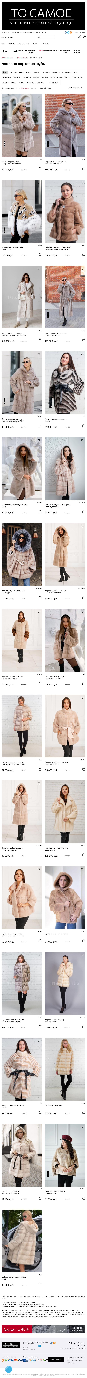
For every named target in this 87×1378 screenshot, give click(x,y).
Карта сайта (70, 1363)
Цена (17, 88)
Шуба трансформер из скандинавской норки (11, 1192)
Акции (41, 50)
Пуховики (60, 50)
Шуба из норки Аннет (53, 1105)
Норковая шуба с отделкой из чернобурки (13, 592)
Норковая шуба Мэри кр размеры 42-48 (54, 1021)
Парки (19, 50)
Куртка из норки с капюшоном (57, 934)
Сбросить (53, 83)
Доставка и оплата (23, 43)
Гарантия (11, 43)
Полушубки (52, 50)
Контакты (35, 43)
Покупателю (45, 43)
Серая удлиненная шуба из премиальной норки (55, 163)
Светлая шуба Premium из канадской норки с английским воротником (14, 334)
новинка (4, 144)
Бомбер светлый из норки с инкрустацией (12, 248)
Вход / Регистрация (79, 32)
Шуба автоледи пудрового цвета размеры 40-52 (55, 677)
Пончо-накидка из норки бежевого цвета (55, 1192)
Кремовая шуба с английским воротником (56, 849)
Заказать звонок (7, 37)
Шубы (15, 50)
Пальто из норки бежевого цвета (55, 420)
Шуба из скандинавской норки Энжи (14, 1278)
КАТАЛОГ (4, 52)
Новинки (33, 88)
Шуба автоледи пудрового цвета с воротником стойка (12, 935)
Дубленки (25, 50)
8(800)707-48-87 (76, 1343)
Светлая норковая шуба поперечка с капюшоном (11, 163)
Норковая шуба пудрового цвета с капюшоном (12, 849)
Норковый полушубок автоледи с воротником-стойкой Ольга (57, 248)
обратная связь (56, 1359)
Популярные (25, 88)
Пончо (46, 50)
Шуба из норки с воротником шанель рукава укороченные (13, 763)
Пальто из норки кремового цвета (13, 1106)
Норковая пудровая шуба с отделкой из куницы (12, 677)
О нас (3, 43)
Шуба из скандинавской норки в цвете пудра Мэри (58, 506)
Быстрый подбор (46, 88)
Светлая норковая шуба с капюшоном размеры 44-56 (12, 420)
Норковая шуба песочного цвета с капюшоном (55, 592)
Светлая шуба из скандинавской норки (14, 506)
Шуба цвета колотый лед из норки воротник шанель (13, 1021)
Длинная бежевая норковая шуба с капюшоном (56, 334)
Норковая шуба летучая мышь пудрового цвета (57, 763)
